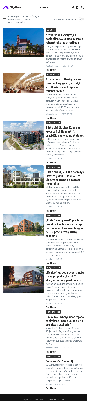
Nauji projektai (14, 16)
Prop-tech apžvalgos (17, 22)
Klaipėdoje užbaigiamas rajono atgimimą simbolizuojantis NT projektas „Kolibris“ (64, 317)
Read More (51, 69)
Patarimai (27, 19)
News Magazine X (56, 396)
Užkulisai (51, 30)
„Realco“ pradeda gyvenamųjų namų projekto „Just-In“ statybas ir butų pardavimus (64, 273)
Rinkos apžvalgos (31, 16)
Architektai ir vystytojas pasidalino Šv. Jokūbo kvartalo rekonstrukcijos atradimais (64, 38)
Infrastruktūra (14, 19)
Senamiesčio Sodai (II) (59, 357)
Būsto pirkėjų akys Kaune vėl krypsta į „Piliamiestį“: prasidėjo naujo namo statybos (64, 130)
